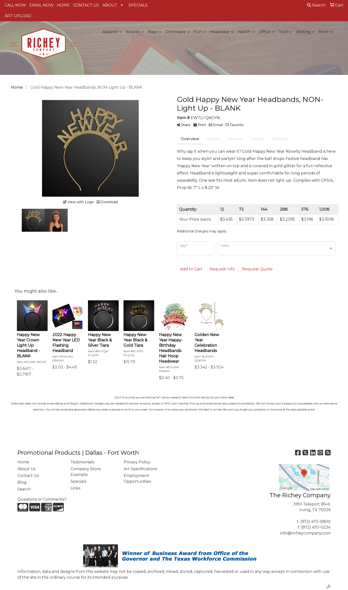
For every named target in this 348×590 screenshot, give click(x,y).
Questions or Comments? (41, 499)
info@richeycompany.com (305, 533)
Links (75, 488)
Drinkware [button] (175, 31)
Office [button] (265, 31)
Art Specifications (140, 469)
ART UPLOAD (18, 16)
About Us (26, 469)
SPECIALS (138, 5)
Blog (22, 482)
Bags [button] (152, 31)
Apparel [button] (110, 31)
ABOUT (109, 5)
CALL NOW (15, 5)
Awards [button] (133, 31)
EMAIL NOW (41, 5)
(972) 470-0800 (315, 521)
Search (316, 5)
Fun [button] (198, 31)
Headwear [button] (220, 31)
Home (23, 462)
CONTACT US (86, 5)
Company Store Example (86, 472)
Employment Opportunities (137, 478)
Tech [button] (283, 31)
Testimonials (82, 462)
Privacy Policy (137, 462)
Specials (78, 481)
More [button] (324, 31)
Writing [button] (303, 31)
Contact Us (28, 475)
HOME (63, 5)
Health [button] (244, 31)
